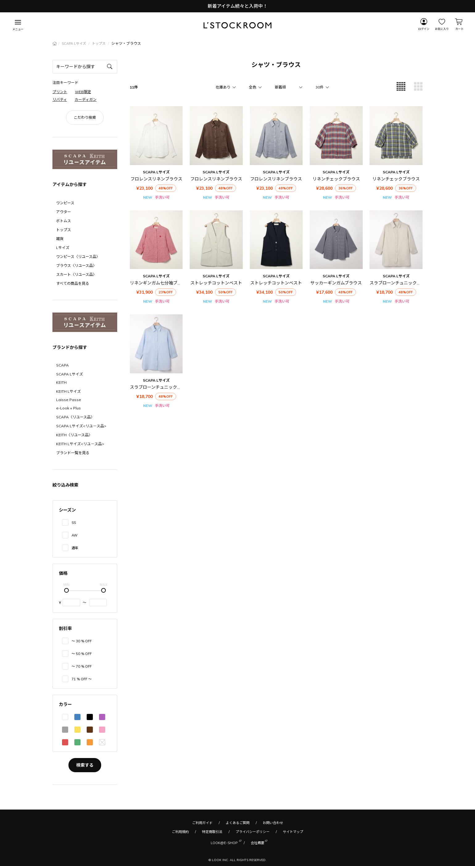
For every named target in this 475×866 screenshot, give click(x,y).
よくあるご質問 (238, 823)
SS (74, 522)
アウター (63, 211)
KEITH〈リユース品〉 (74, 435)
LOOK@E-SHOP (224, 842)
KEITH (61, 382)
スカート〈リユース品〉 (76, 274)
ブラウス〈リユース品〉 (76, 265)
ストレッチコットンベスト (216, 283)
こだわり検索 (85, 117)
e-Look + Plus (68, 408)
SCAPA (62, 365)
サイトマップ (293, 832)
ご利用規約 (180, 832)
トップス (99, 43)
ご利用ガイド (202, 823)
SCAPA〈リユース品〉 (75, 417)
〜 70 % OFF (82, 666)
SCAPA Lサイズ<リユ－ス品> (81, 426)
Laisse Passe (68, 399)
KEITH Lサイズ (68, 391)
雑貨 (60, 238)
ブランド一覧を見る (72, 452)
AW (74, 535)
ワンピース (65, 203)
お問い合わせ (273, 823)
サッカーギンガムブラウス (336, 283)
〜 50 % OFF (82, 654)
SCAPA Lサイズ (74, 43)
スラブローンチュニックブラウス (402, 283)
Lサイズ (62, 247)
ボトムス (63, 220)
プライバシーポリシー (253, 832)
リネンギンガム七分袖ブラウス (160, 283)
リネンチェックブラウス (336, 179)
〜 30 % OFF (82, 641)
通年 (75, 548)
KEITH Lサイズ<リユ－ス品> (80, 443)
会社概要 (257, 842)
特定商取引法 (212, 832)
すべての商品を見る (72, 283)
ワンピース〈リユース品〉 (78, 256)
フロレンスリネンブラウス (156, 179)
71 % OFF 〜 (82, 679)
